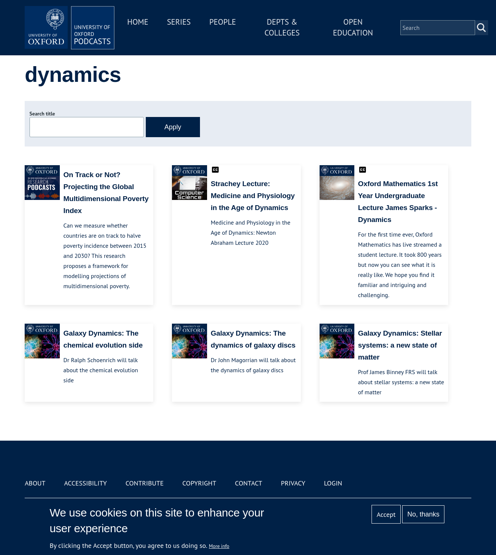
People (222, 22)
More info (219, 546)
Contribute (145, 483)
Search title (42, 113)
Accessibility (85, 483)
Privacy (293, 483)
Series (179, 22)
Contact (248, 483)
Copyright (199, 483)
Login (333, 483)
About (35, 483)
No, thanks (423, 514)
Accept (386, 514)
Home (137, 22)
